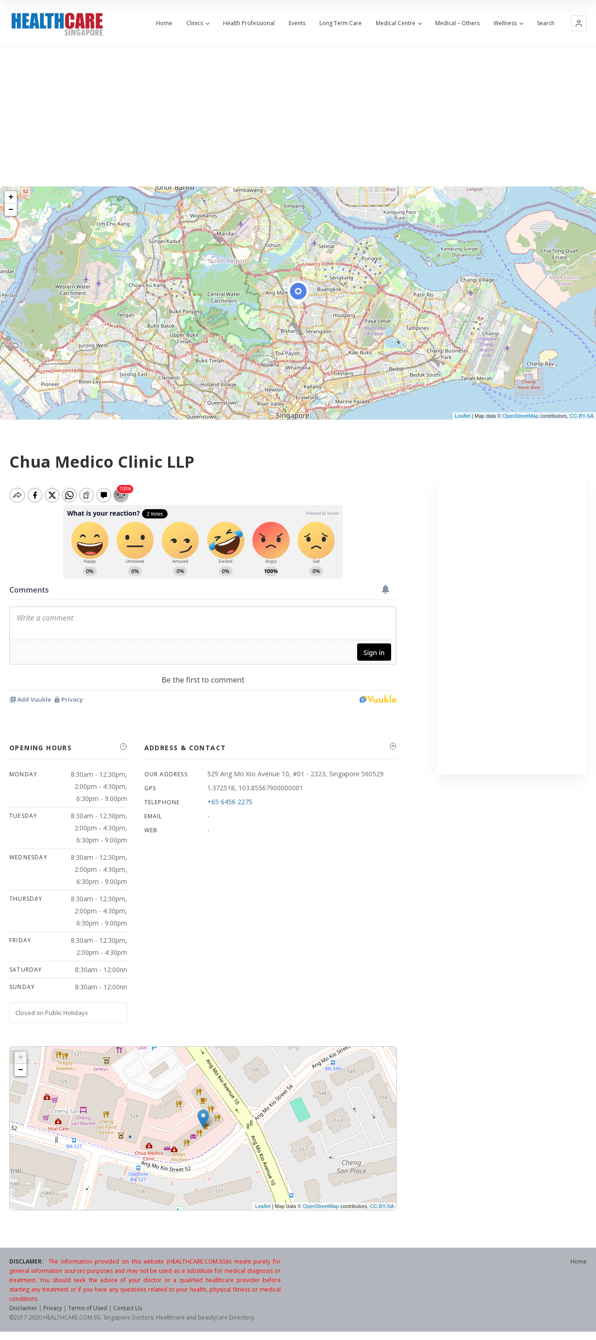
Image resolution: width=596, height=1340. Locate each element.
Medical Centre (398, 23)
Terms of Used (87, 1312)
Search (546, 23)
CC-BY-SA (581, 416)
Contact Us (127, 1312)
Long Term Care (340, 23)
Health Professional (249, 23)
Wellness (508, 23)
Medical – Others (457, 23)
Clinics (197, 23)
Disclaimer (23, 1312)
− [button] (11, 209)
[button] (579, 23)
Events (297, 23)
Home (164, 23)
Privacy (52, 1312)
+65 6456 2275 (229, 805)
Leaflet (462, 416)
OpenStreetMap (520, 416)
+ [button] (11, 197)
